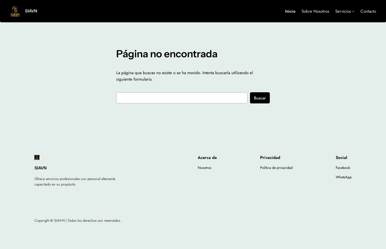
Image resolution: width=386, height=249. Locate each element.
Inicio (290, 11)
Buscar (260, 98)
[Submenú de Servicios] (353, 11)
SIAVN (31, 10)
